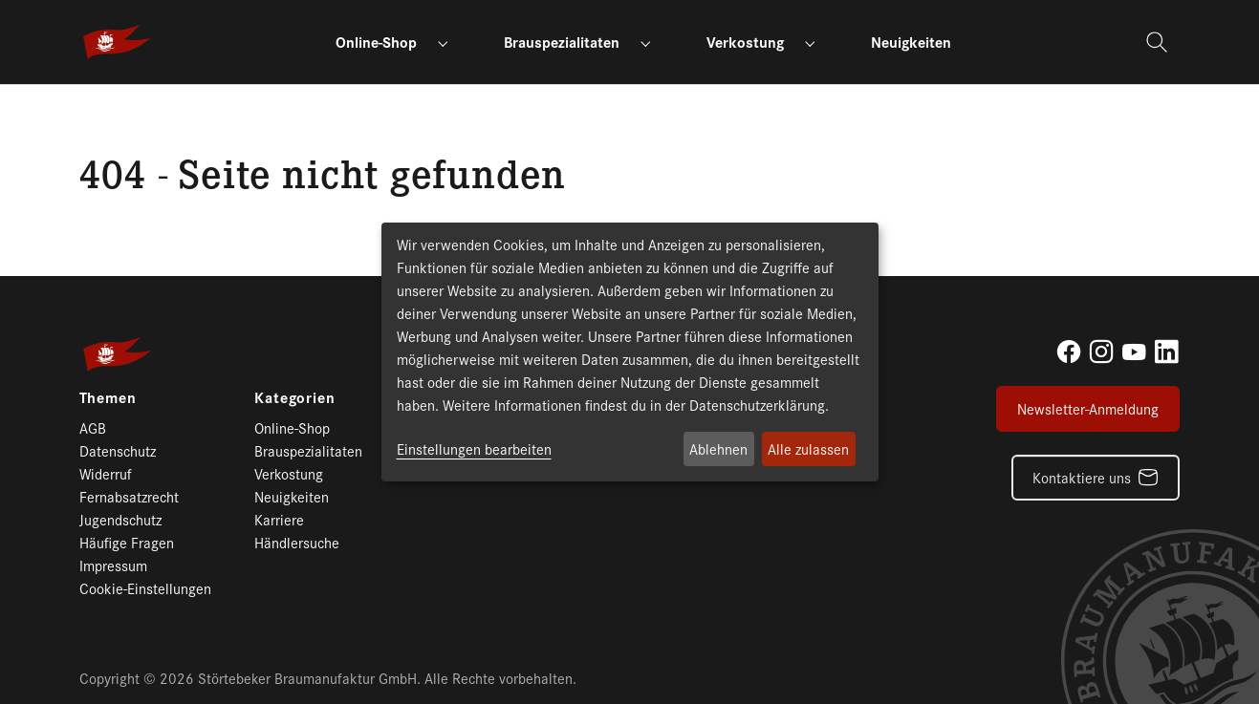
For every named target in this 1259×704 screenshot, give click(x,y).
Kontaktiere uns (1081, 477)
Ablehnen (718, 448)
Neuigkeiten (291, 496)
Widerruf (105, 473)
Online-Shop (292, 427)
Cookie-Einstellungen (145, 588)
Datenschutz (117, 450)
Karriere (279, 519)
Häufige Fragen (126, 542)
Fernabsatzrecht (129, 496)
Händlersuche (296, 542)
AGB (92, 427)
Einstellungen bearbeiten (474, 448)
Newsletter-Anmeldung (1088, 408)
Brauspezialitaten (308, 450)
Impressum (113, 565)
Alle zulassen (808, 448)
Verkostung (288, 473)
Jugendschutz (120, 519)
